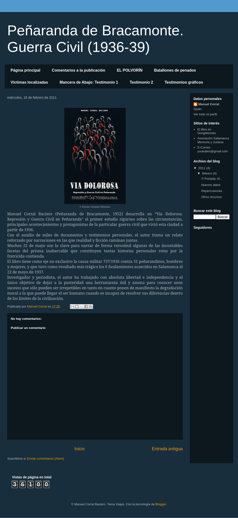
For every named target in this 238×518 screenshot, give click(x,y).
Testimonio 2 (141, 82)
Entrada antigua (167, 448)
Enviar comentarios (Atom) (45, 458)
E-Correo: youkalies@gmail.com (212, 149)
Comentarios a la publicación (78, 70)
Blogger (160, 504)
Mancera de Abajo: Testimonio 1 (89, 82)
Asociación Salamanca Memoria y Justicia (213, 140)
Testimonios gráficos (184, 82)
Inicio (80, 448)
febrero (207, 173)
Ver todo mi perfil (205, 114)
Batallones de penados (175, 70)
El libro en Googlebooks (206, 131)
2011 (202, 168)
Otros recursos (211, 197)
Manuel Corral (208, 104)
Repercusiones (211, 191)
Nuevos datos (210, 185)
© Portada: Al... (211, 178)
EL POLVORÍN (130, 70)
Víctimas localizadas (29, 82)
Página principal (25, 70)
